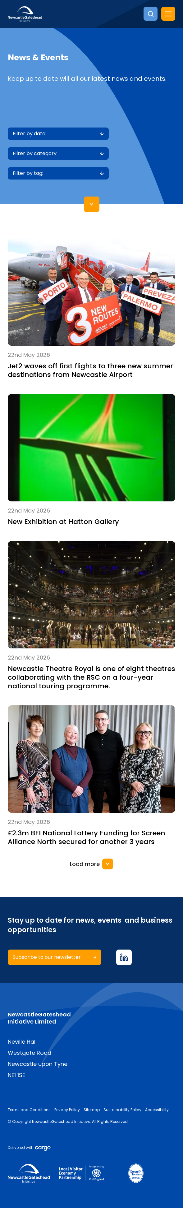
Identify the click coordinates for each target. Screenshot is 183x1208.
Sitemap (92, 1110)
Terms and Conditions (29, 1110)
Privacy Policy (67, 1110)
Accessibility (157, 1110)
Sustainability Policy (122, 1110)
